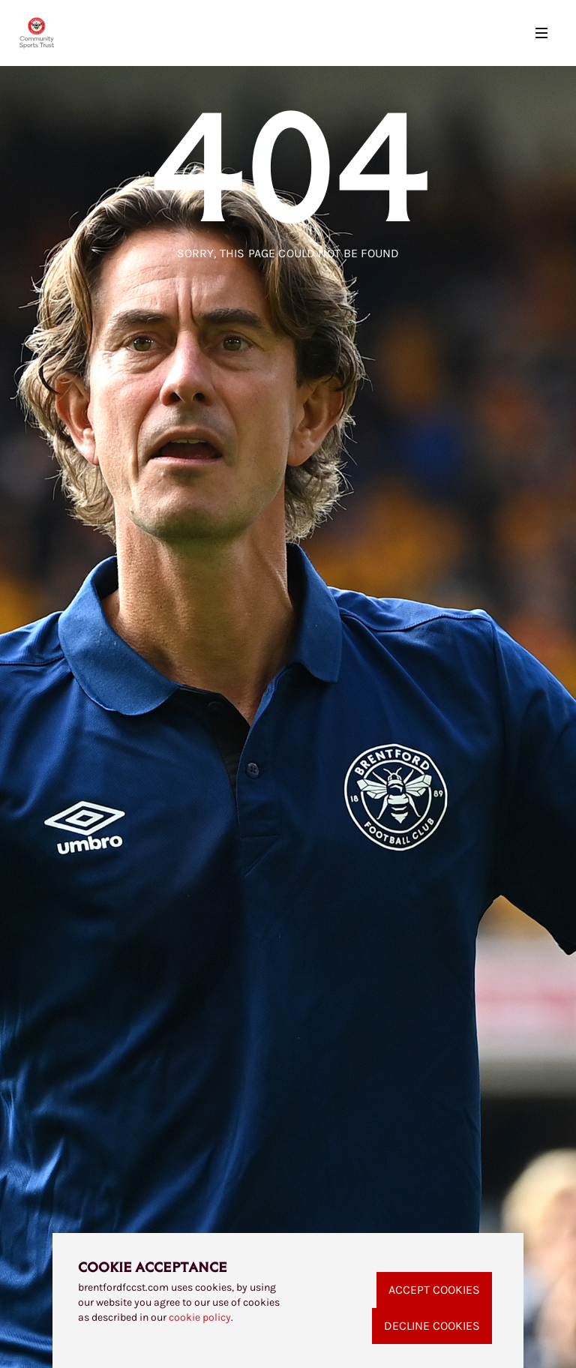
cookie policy (200, 1317)
